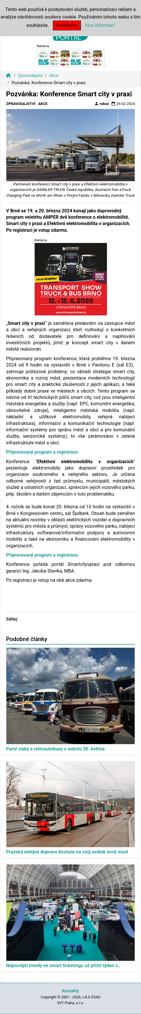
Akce (53, 75)
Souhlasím (67, 25)
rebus (101, 103)
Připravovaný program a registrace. (42, 452)
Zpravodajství (30, 75)
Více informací (100, 25)
